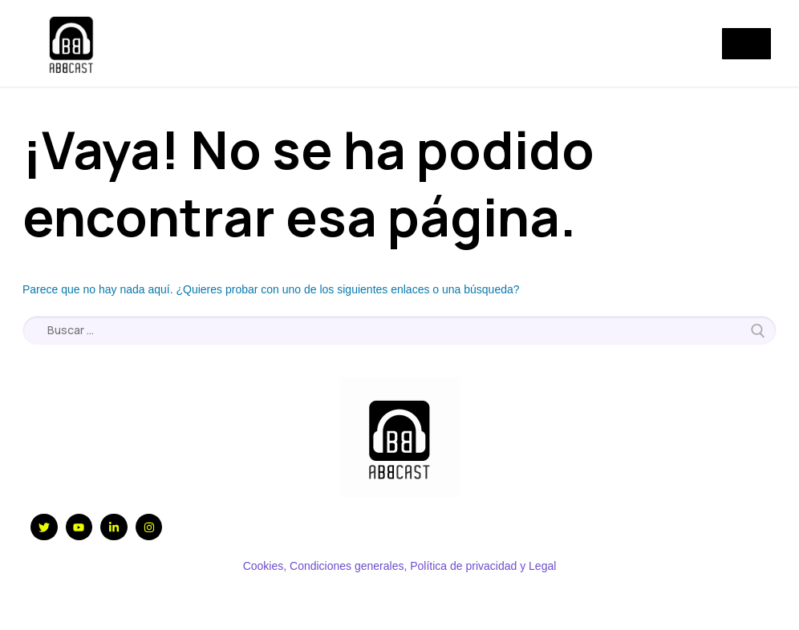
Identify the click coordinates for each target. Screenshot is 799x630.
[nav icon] (746, 43)
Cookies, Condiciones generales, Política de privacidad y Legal (400, 565)
